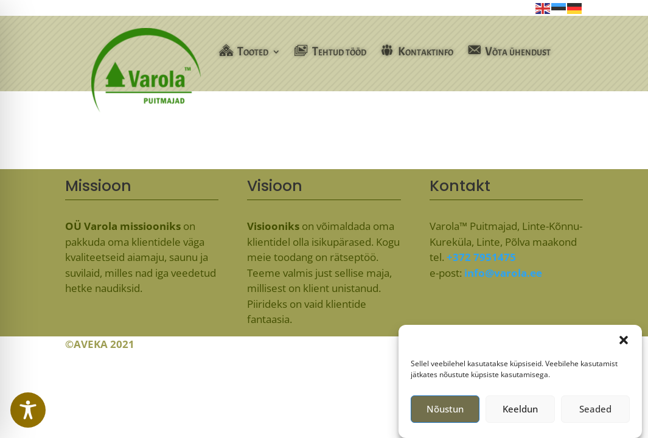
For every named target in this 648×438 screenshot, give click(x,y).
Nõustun (445, 412)
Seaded (595, 412)
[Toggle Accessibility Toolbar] (28, 410)
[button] (624, 344)
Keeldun (520, 412)
